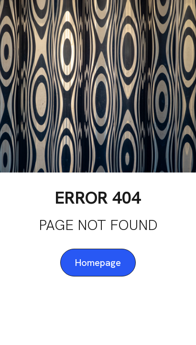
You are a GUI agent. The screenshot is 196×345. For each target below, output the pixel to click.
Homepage (98, 262)
